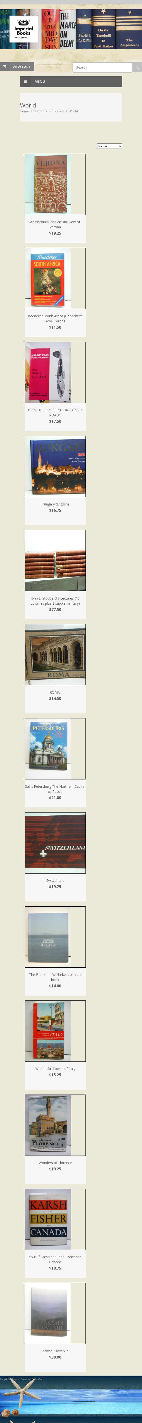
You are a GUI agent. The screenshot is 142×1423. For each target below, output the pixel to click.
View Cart (22, 66)
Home (24, 111)
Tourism (58, 111)
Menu (32, 81)
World (73, 111)
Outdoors (40, 111)
